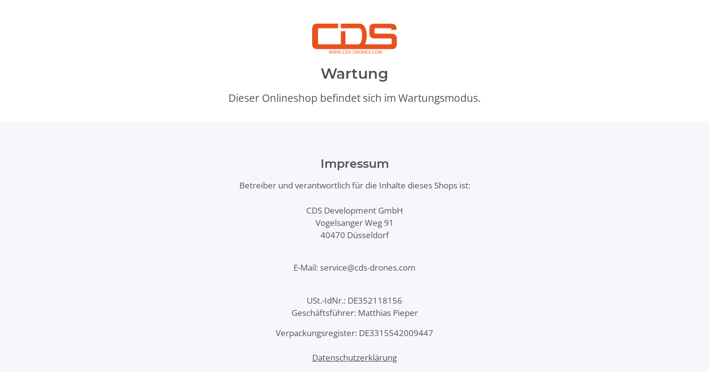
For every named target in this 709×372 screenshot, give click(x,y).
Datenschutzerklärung (354, 357)
